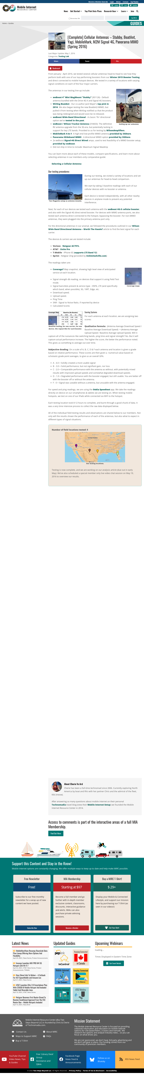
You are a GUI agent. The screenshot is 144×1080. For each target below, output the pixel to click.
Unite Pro (65, 249)
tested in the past (75, 120)
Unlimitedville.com (96, 255)
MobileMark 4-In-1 (62, 133)
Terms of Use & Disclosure (93, 1071)
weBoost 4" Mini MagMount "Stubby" (72, 97)
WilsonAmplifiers (115, 130)
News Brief (26, 1005)
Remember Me (74, 18)
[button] (81, 11)
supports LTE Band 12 (85, 252)
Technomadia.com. (37, 1025)
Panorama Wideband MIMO (67, 137)
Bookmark (54, 68)
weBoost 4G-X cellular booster (123, 209)
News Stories (27, 958)
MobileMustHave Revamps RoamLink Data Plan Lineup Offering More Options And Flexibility (30, 953)
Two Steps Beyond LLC (42, 1071)
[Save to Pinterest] (126, 61)
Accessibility (111, 1071)
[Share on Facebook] (63, 61)
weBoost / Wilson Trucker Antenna (71, 123)
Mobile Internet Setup (99, 804)
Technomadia (59, 804)
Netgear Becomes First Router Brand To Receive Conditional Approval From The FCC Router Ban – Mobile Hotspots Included (29, 1000)
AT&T (25, 968)
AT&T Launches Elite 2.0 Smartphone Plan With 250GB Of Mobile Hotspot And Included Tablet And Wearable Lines (30, 987)
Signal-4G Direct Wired (76, 140)
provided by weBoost (64, 143)
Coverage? (58, 269)
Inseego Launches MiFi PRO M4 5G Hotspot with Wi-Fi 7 (27, 964)
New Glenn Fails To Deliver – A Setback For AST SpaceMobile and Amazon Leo (29, 976)
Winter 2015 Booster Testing (125, 77)
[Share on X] (95, 61)
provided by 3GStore (120, 133)
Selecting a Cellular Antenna (66, 163)
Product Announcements (40, 958)
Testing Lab (63, 56)
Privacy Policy (75, 1071)
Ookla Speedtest (101, 389)
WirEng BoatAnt (61, 104)
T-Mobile (27, 970)
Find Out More (56, 833)
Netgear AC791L (70, 246)
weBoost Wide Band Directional (69, 117)
